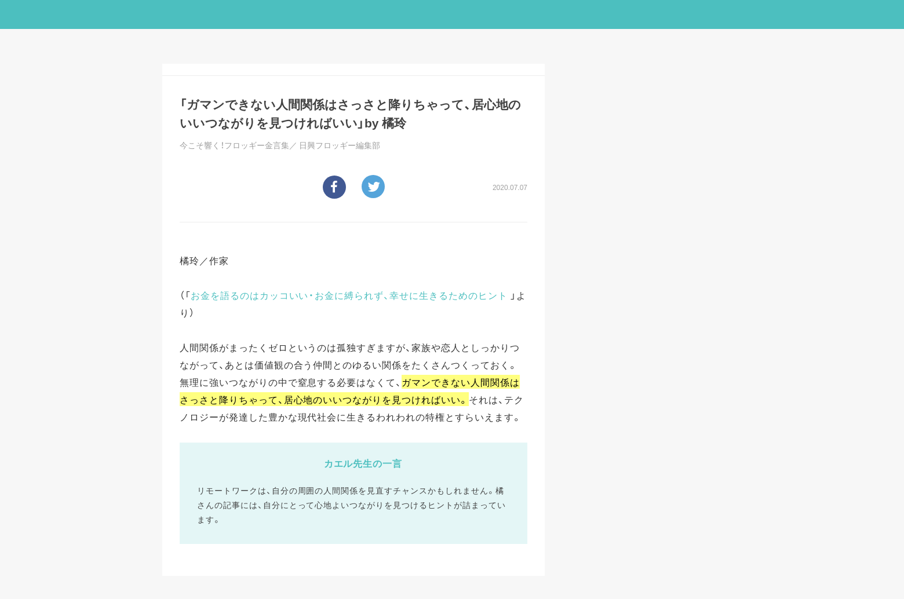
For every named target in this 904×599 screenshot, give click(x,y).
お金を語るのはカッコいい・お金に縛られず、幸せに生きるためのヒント (349, 295)
